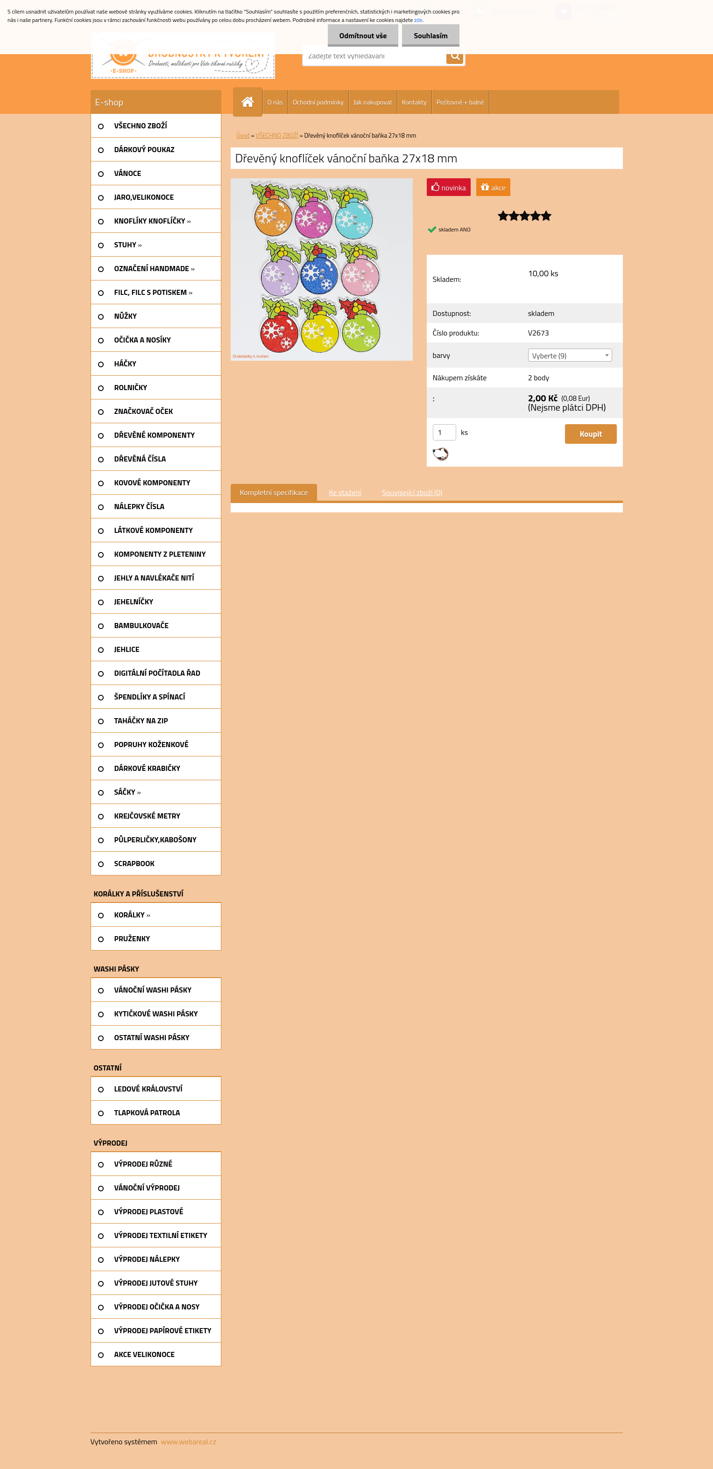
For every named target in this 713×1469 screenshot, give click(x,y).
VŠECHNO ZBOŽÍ (277, 135)
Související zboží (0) (412, 492)
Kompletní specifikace (274, 492)
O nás (275, 102)
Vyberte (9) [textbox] (549, 355)
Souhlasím (431, 35)
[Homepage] (251, 102)
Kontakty (414, 102)
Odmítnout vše (363, 35)
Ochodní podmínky (318, 102)
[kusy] (444, 432)
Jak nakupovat (372, 102)
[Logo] (183, 55)
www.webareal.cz (188, 1441)
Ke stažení (345, 492)
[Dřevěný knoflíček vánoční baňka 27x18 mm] (322, 182)
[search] (454, 56)
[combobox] (570, 355)
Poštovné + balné (460, 102)
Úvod (243, 135)
